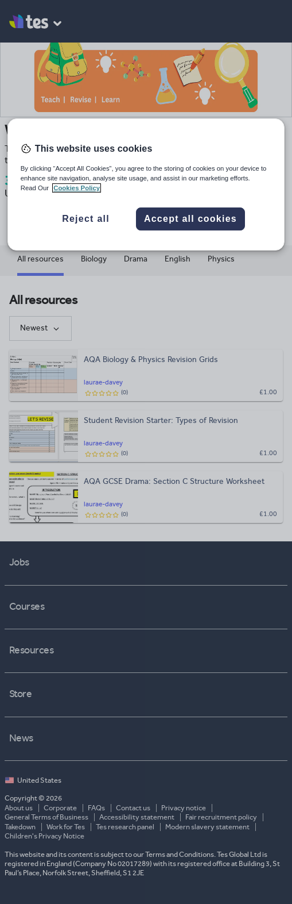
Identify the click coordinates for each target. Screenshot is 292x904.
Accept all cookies (190, 219)
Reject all (86, 219)
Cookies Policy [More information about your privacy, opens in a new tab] (76, 187)
